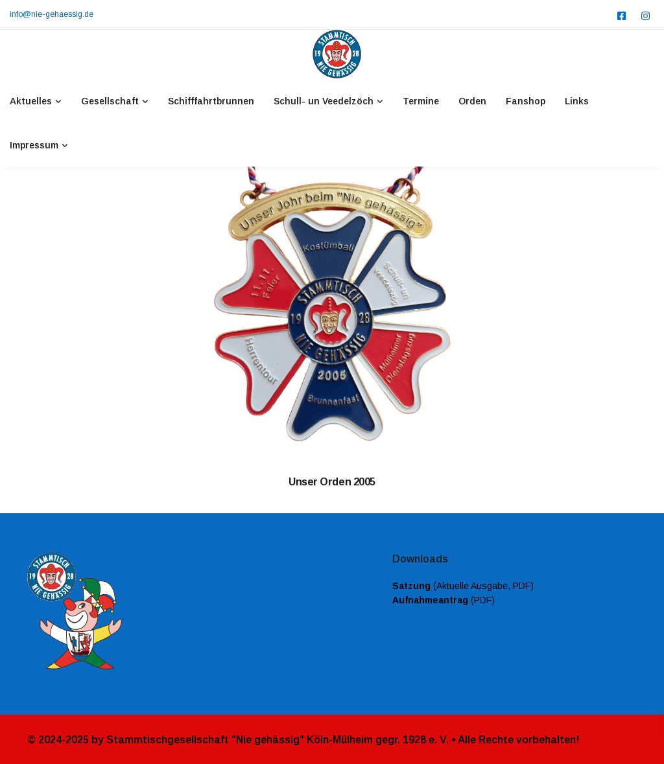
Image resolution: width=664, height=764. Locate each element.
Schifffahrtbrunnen (211, 101)
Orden (472, 101)
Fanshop (525, 101)
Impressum (34, 145)
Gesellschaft (110, 101)
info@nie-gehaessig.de (51, 14)
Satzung (411, 586)
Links (577, 101)
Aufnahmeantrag (430, 600)
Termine (421, 101)
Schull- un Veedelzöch (324, 101)
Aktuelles (31, 101)
